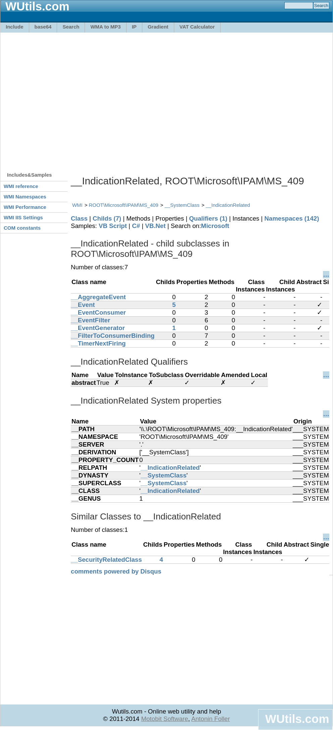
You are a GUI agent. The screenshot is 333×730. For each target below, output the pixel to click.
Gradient (158, 27)
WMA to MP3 (105, 27)
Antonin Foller (210, 718)
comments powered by (116, 571)
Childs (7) (107, 218)
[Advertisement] (63, 99)
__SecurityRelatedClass (106, 559)
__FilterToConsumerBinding (112, 335)
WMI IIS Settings (23, 217)
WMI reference (21, 186)
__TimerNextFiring (98, 343)
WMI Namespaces (25, 196)
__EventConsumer (98, 312)
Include (14, 27)
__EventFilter (90, 320)
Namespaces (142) (292, 218)
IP (134, 27)
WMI (77, 205)
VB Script (113, 225)
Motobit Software (164, 718)
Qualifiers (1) (208, 218)
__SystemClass (181, 205)
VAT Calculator (197, 27)
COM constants (22, 228)
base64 (43, 27)
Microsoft (215, 225)
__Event (83, 304)
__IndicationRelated (228, 205)
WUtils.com (297, 718)
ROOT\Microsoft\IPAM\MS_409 (123, 205)
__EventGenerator (98, 327)
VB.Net (155, 225)
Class (79, 218)
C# (136, 225)
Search (70, 27)
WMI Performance (25, 207)
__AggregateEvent (98, 297)
